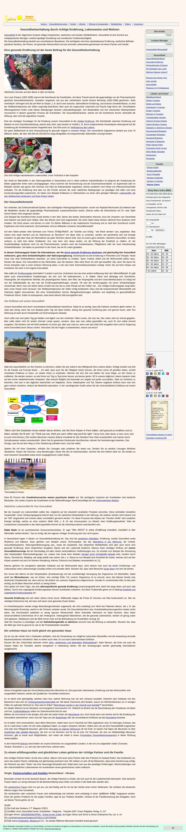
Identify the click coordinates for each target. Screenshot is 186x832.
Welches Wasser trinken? (157, 72)
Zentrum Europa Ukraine (156, 121)
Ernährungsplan (25, 273)
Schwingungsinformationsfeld (41, 702)
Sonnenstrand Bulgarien (156, 131)
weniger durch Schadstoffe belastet (98, 554)
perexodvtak (151, 85)
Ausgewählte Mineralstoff (156, 50)
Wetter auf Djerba (153, 104)
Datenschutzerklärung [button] (52, 829)
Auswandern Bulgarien (155, 135)
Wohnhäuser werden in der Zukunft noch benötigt (76, 705)
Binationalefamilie (154, 171)
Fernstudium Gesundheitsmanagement (98, 735)
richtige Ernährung (85, 121)
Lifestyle (82, 24)
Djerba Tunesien (153, 101)
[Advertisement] (91, 6)
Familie (73, 24)
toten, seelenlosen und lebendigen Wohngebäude (73, 642)
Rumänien (150, 159)
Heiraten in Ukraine (155, 181)
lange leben (109, 569)
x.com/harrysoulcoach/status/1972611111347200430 (31, 817)
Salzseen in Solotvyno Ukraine (159, 128)
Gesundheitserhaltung (155, 59)
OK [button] (173, 828)
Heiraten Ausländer (155, 178)
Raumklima (111, 717)
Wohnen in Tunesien (154, 114)
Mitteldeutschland (153, 97)
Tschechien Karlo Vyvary (156, 148)
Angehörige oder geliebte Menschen (21, 732)
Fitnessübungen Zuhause (157, 65)
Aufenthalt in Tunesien (155, 107)
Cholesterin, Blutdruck (28, 821)
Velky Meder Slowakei (155, 152)
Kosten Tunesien (153, 111)
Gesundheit (9, 35)
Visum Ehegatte (153, 174)
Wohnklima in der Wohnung (107, 542)
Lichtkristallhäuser (21, 711)
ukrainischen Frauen (17, 787)
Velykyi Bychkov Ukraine (156, 124)
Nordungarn (151, 155)
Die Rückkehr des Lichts (156, 69)
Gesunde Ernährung (154, 62)
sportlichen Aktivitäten (88, 538)
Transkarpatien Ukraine (156, 118)
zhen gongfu (151, 81)
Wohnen (24, 744)
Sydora (44, 24)
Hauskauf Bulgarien (154, 138)
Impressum (138, 24)
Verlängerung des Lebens (83, 127)
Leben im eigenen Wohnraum (66, 729)
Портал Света (153, 185)
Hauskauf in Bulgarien (155, 142)
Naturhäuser (74, 714)
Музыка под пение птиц (156, 78)
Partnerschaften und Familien (30, 773)
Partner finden (153, 168)
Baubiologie (61, 717)
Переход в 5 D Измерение (157, 88)
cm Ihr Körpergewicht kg (155, 226)
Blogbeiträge (116, 24)
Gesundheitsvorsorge (58, 24)
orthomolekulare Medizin (107, 500)
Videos (128, 24)
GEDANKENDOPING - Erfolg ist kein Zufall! (41, 814)
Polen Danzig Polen (154, 145)
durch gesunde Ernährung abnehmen (83, 252)
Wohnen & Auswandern (99, 24)
